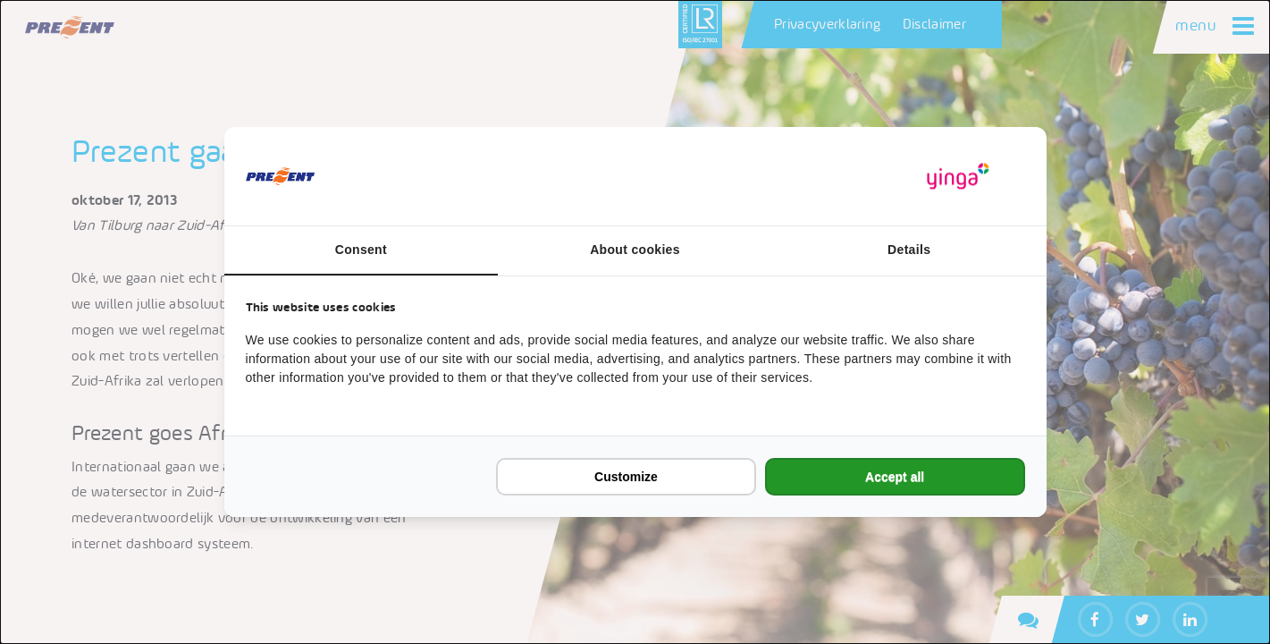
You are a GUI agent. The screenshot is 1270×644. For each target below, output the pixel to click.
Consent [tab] (361, 249)
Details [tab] (908, 249)
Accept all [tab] (894, 477)
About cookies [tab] (635, 249)
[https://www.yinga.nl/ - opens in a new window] (958, 176)
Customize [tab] (626, 477)
